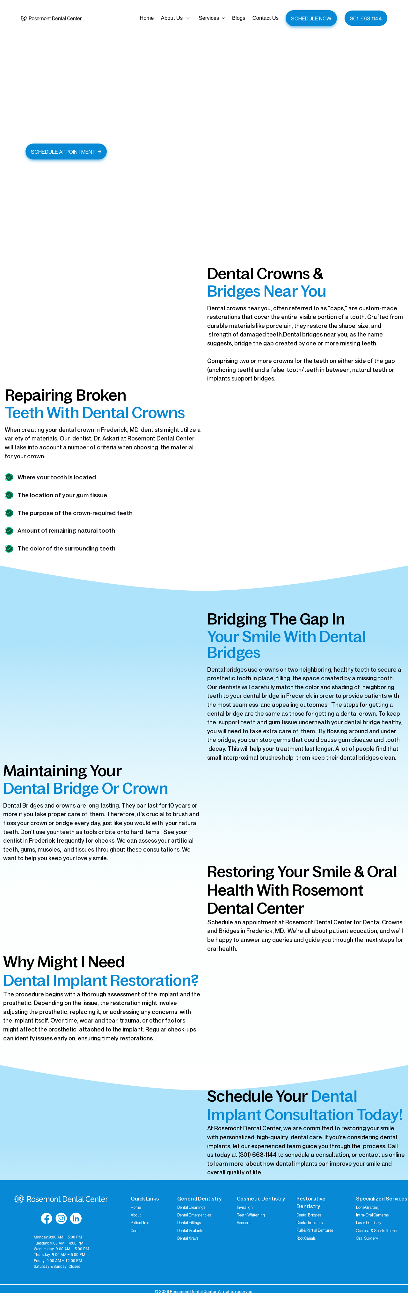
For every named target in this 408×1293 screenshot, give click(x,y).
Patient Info (140, 1222)
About (136, 1215)
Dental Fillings (189, 1222)
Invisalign (245, 1207)
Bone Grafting (367, 1207)
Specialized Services (381, 1198)
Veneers (243, 1222)
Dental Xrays (187, 1238)
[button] (212, 18)
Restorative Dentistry (310, 1202)
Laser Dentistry (368, 1222)
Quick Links (145, 1198)
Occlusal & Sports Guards (377, 1230)
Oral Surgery (367, 1238)
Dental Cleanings (191, 1207)
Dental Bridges (308, 1215)
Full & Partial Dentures (314, 1230)
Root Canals (306, 1238)
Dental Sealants (190, 1230)
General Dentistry (199, 1198)
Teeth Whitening (251, 1215)
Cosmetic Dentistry (261, 1198)
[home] (51, 18)
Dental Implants (309, 1222)
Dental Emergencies (194, 1215)
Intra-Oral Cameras (372, 1215)
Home (136, 1207)
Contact (137, 1230)
